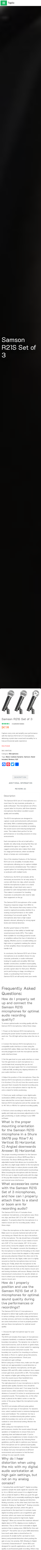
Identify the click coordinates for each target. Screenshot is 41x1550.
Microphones (13, 754)
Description (20, 777)
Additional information (20, 783)
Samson (27, 757)
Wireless (11, 759)
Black (8, 757)
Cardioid (13, 757)
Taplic (11, 2)
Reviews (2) (20, 789)
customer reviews (18, 724)
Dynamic (20, 757)
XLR (16, 759)
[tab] (20, 777)
